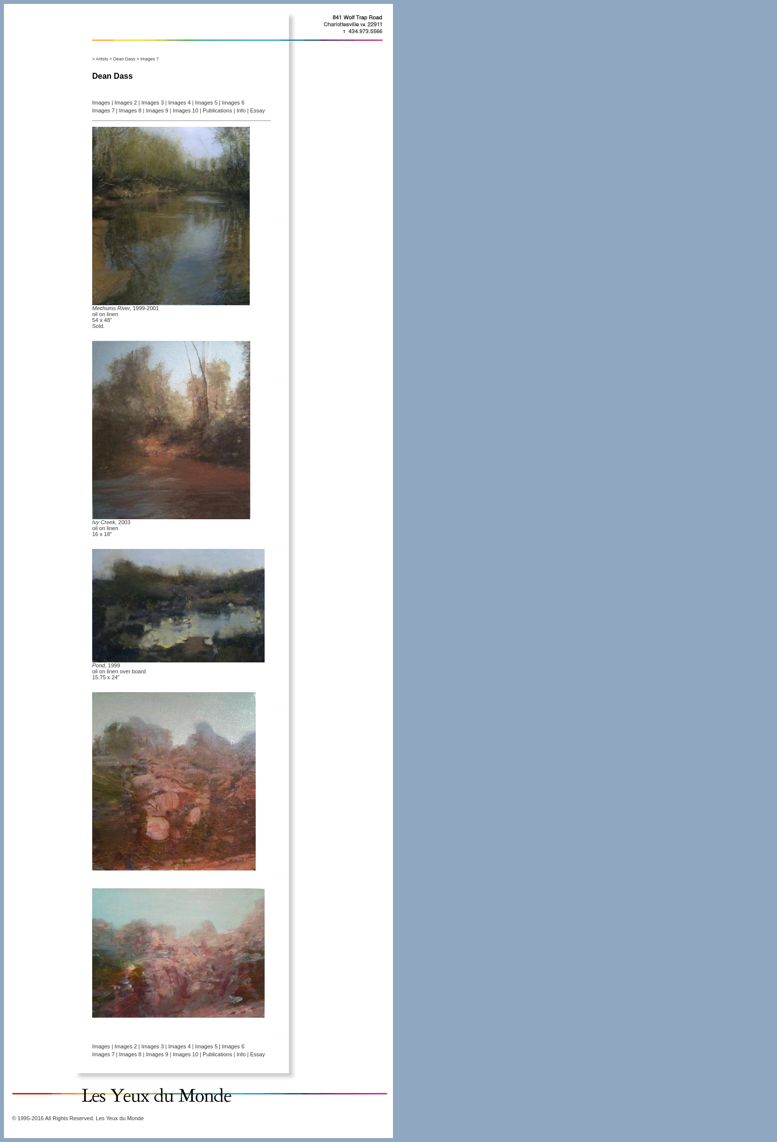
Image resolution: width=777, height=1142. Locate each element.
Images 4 (179, 103)
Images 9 (157, 110)
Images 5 (206, 103)
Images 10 (185, 110)
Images (101, 103)
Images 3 (152, 103)
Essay (257, 110)
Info (240, 110)
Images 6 (233, 103)
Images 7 (103, 110)
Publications (217, 110)
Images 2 (125, 103)
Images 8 (130, 110)
